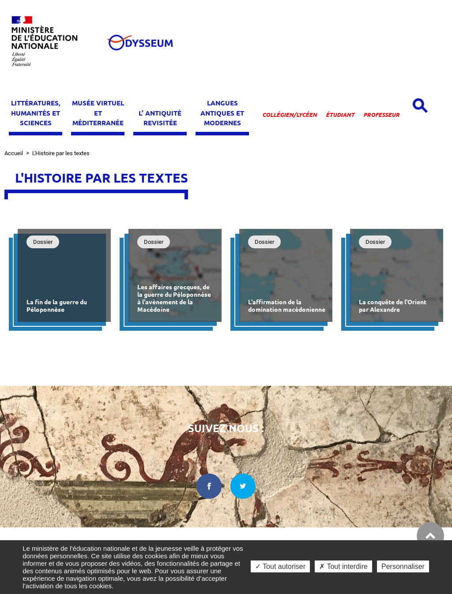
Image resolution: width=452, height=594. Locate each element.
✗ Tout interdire (343, 566)
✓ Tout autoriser (280, 566)
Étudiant (340, 115)
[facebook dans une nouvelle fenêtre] (209, 486)
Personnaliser (403, 566)
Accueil (13, 153)
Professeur (381, 115)
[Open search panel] (420, 105)
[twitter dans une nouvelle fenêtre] (243, 486)
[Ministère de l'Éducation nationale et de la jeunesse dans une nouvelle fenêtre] (48, 42)
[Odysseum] (139, 42)
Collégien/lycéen (289, 115)
